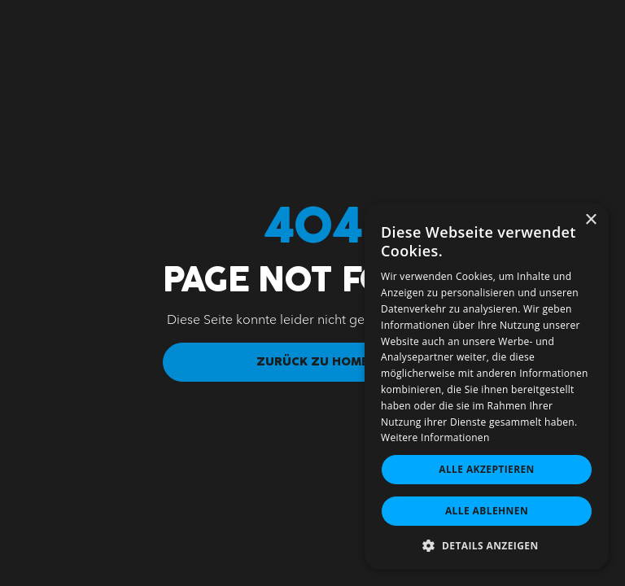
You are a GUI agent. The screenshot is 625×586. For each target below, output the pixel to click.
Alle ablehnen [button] (486, 511)
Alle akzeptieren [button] (487, 469)
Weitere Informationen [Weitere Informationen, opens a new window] (435, 437)
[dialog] (487, 386)
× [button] (590, 220)
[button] (486, 545)
